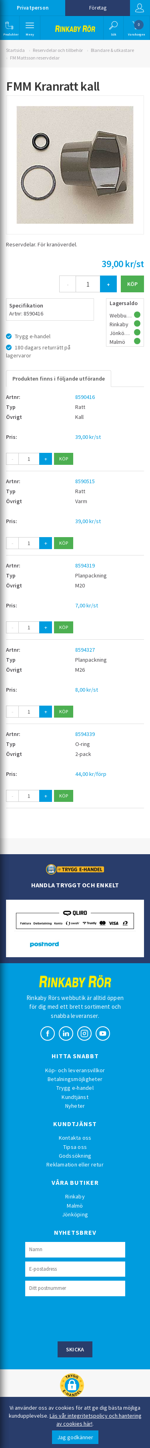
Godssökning (75, 1155)
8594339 (85, 734)
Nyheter (75, 1105)
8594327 (85, 649)
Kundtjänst (75, 1097)
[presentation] (86, 1317)
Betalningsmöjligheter (75, 1079)
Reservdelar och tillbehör (58, 50)
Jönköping (75, 1214)
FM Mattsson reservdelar (35, 58)
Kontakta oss (75, 1137)
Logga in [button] (139, 8)
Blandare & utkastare (112, 50)
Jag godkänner (75, 1437)
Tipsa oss (75, 1146)
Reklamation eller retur (75, 1164)
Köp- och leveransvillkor (75, 1070)
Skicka (75, 1349)
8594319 (85, 565)
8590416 (85, 397)
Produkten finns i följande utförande (58, 378)
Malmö (75, 1205)
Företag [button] (97, 7)
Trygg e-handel (75, 1087)
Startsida (15, 50)
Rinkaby (75, 1196)
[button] (9, 28)
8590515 (85, 481)
